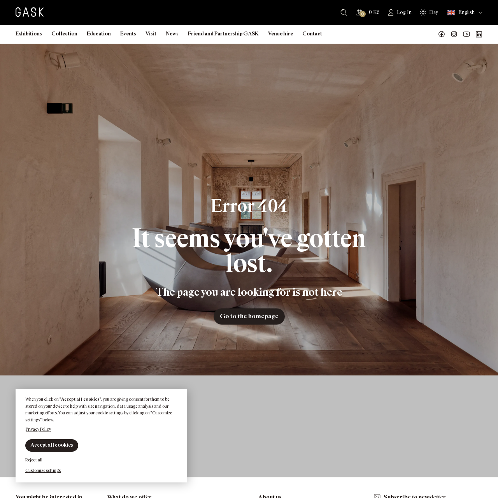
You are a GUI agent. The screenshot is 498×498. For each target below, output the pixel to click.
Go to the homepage (249, 316)
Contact (312, 34)
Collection (64, 34)
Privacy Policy (38, 429)
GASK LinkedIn (478, 34)
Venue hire (280, 34)
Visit (151, 34)
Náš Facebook (441, 34)
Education (99, 34)
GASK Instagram (454, 34)
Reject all (33, 460)
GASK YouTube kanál (466, 34)
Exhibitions (29, 34)
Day (433, 12)
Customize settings (43, 470)
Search (343, 12)
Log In (404, 12)
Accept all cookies (51, 445)
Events (128, 34)
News (172, 34)
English (461, 13)
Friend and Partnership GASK (223, 34)
